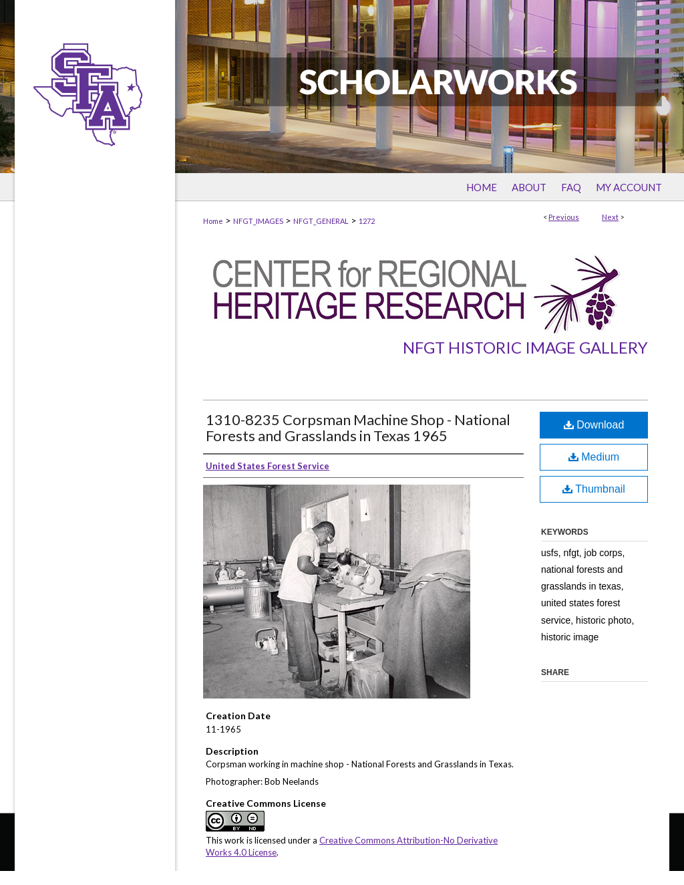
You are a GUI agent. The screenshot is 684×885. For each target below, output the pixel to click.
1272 (367, 221)
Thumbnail (593, 489)
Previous (563, 217)
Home (213, 221)
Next (610, 217)
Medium (593, 457)
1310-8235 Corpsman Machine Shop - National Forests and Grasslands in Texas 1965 (358, 427)
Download (594, 424)
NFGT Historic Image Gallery (525, 347)
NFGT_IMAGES (258, 221)
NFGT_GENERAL (321, 221)
